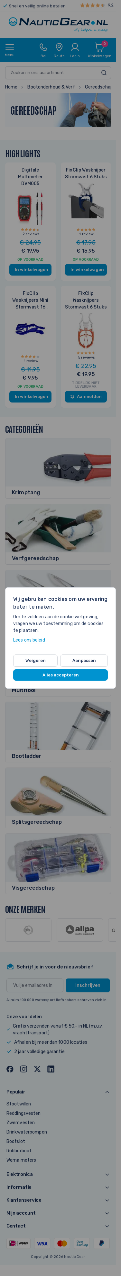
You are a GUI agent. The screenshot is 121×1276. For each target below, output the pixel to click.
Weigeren (35, 660)
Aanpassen (84, 660)
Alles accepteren (60, 675)
